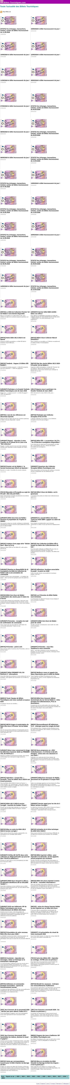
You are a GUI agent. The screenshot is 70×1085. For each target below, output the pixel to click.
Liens (47, 1083)
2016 (64, 1076)
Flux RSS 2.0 (7, 12)
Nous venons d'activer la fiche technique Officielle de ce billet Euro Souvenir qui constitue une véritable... (45, 833)
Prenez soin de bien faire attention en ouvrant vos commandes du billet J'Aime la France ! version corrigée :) (13, 808)
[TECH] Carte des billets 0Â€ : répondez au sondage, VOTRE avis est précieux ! (44, 959)
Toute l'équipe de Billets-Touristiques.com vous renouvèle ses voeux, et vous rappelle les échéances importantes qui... (45, 677)
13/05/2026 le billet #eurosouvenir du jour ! (45, 183)
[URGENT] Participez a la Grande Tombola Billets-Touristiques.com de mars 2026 (14, 390)
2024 (23, 1076)
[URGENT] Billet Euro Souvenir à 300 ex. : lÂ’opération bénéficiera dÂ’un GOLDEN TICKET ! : (14, 882)
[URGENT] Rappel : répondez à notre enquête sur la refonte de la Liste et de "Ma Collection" (13, 442)
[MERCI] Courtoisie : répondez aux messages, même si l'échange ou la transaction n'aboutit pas (12, 959)
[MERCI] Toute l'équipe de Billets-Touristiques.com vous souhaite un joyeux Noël (15, 699)
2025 (18, 1076)
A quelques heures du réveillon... (9, 703)
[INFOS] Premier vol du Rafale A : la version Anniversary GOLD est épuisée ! (14, 467)
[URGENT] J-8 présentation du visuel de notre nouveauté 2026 (44, 933)
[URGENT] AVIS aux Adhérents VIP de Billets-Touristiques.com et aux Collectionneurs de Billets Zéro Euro (13, 908)
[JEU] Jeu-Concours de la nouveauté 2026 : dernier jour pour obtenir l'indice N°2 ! (14, 1010)
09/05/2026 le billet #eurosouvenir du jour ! (45, 80)
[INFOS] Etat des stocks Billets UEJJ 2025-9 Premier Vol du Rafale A (45, 364)
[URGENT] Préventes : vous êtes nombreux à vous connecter (42, 647)
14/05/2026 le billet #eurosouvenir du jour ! (15, 286)
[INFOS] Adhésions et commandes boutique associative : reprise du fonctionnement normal (12, 985)
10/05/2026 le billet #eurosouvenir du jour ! (15, 54)
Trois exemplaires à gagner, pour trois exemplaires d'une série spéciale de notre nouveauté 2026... (14, 1014)
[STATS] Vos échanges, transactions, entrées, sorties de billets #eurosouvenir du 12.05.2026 (14, 236)
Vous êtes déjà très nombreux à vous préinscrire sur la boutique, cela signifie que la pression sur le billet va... (15, 677)
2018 (54, 1076)
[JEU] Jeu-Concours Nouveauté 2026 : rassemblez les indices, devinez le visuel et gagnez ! (14, 1037)
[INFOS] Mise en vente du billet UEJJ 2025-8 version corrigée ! (13, 830)
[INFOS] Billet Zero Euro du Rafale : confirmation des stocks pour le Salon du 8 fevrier (14, 596)
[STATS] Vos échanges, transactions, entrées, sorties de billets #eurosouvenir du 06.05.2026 (14, 262)
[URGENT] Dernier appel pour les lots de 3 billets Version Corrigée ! (45, 804)
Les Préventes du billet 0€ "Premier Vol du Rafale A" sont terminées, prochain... (45, 599)
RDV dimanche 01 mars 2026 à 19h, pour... (42, 392)
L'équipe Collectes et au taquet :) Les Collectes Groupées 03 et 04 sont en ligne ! (43, 419)
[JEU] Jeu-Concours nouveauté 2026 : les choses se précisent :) (45, 1010)
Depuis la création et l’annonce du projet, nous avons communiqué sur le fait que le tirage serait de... (14, 756)
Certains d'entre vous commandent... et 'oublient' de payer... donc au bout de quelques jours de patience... (14, 577)
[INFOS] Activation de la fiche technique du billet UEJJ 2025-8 (44, 830)
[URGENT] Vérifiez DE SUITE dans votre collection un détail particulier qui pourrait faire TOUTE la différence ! (14, 856)
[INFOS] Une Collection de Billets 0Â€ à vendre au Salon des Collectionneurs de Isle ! (45, 545)
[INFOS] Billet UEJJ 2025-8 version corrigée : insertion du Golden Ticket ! (13, 804)
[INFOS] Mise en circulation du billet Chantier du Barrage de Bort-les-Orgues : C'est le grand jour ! (45, 1062)
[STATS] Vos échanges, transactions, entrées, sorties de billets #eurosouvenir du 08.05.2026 (45, 262)
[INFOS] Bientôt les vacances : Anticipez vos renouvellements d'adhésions (45, 984)
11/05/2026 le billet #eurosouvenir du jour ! (15, 80)
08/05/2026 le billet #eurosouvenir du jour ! (15, 132)
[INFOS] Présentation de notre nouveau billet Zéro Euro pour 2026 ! (14, 933)
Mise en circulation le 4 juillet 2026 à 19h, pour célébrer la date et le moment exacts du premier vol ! (14, 316)
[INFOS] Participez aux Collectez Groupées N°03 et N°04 (42, 415)
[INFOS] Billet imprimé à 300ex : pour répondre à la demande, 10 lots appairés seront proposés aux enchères (45, 856)
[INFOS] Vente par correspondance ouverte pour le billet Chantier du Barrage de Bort (14, 1062)
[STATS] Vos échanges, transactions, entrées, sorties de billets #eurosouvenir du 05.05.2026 (45, 107)
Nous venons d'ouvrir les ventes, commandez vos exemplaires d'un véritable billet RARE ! (13, 833)
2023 (28, 1076)
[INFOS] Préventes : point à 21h (11, 647)
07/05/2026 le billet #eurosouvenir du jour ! (15, 106)
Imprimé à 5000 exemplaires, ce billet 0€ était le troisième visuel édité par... (13, 342)
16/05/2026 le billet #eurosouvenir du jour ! (45, 235)
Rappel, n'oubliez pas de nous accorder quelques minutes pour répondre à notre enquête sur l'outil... (14, 446)
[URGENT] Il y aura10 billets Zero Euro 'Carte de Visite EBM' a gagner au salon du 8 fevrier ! (45, 519)
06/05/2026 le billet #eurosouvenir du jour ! (15, 157)
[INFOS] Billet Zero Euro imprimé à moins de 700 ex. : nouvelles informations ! (45, 881)
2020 (43, 1076)
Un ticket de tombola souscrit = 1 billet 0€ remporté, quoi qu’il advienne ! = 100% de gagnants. (14, 367)
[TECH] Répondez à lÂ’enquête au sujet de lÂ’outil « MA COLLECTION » (15, 493)
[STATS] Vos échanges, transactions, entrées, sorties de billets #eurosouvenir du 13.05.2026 (45, 210)
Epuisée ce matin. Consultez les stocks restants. (13, 470)
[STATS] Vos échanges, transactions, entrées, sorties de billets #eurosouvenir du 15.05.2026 (14, 210)
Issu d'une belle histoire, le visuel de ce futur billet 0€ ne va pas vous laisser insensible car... (45, 936)
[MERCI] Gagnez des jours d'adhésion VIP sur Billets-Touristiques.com (45, 1036)
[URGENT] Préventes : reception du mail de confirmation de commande (14, 622)
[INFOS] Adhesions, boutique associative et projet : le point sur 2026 (45, 570)
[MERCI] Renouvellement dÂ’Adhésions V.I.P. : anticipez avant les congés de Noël (45, 725)
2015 (3, 1078)
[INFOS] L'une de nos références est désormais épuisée (12, 415)
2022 (33, 1076)
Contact (53, 1083)
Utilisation (66, 1083)
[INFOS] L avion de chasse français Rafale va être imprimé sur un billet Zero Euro (45, 907)
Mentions (59, 1083)
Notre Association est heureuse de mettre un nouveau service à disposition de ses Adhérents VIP (45, 470)
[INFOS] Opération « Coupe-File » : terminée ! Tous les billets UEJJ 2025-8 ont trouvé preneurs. (15, 779)
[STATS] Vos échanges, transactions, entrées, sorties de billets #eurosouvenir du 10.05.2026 (45, 287)
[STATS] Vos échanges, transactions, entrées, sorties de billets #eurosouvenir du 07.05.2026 (14, 185)
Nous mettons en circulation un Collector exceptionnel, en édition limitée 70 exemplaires (45, 342)
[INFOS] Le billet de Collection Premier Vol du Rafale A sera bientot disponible (15, 313)
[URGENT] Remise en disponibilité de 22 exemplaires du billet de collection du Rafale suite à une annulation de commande (14, 572)
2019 (49, 1076)
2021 (38, 1076)
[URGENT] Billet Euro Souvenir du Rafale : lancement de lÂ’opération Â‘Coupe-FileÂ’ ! (45, 779)
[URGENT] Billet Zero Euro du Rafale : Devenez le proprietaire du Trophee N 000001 (13, 519)
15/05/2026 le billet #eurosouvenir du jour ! (45, 29)
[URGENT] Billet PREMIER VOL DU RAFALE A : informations (12, 673)
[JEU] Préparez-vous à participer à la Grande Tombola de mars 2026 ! (43, 390)
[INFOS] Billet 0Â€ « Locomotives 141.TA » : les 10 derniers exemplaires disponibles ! (45, 441)
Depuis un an (10, 1076)
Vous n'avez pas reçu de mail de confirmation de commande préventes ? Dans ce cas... (13, 625)
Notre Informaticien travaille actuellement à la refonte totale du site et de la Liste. (14, 496)
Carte (37, 1083)
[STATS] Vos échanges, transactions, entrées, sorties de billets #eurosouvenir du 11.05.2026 (14, 30)
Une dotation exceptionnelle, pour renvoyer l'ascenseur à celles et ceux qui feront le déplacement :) (45, 524)
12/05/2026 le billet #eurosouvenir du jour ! (45, 54)
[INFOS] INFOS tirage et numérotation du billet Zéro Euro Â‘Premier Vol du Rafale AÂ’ (14, 726)
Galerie (43, 1083)
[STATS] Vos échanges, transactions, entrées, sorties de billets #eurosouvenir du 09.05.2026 (45, 133)
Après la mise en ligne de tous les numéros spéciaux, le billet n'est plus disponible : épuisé (14, 419)
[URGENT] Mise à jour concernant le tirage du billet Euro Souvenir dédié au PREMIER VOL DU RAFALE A (15, 751)
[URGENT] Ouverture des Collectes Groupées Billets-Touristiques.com (43, 467)
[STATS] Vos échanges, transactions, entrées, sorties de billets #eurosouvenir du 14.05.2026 (45, 159)
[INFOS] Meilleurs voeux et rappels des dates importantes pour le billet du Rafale (45, 673)
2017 (59, 1076)
